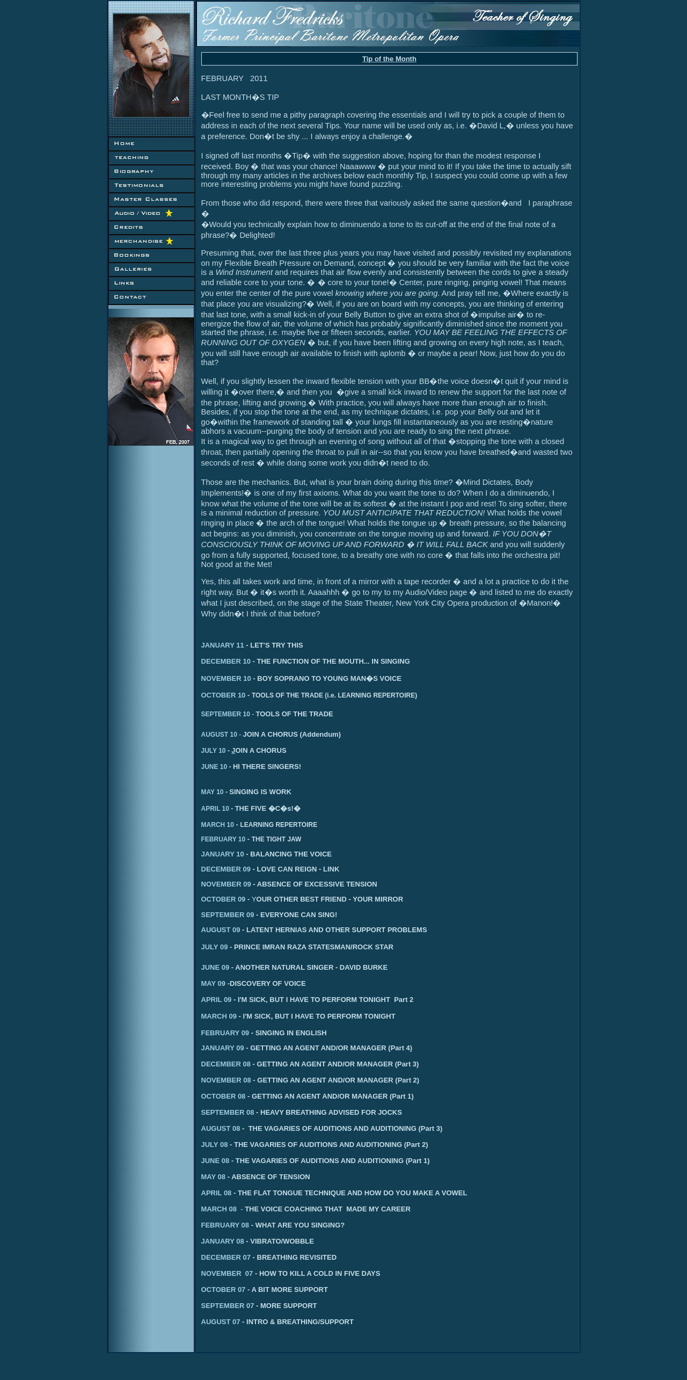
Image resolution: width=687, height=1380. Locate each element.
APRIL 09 (216, 1000)
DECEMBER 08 (226, 1064)
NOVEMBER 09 (226, 884)
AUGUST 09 (220, 930)
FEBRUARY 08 (271, 1225)
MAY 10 (215, 792)
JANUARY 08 (226, 1241)
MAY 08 (214, 1177)
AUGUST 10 (219, 734)
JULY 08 (215, 1145)
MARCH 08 (223, 1209)
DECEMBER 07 (229, 1257)
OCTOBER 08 (223, 1096)
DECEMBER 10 (226, 661)
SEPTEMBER (221, 714)
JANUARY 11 (222, 645)
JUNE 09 (217, 967)
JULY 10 (216, 750)
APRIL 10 (218, 808)
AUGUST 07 (224, 1322)
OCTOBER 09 (223, 899)
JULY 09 (214, 947)
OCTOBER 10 (223, 695)
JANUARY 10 (222, 854)
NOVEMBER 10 (226, 678)
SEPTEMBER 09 (227, 915)
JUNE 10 (217, 767)
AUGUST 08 (220, 1128)
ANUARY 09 (224, 1048)
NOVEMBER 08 (226, 1080)
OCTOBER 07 (248, 1289)
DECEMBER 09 (226, 869)
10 (245, 714)
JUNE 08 (216, 1161)
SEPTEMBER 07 (259, 1306)
